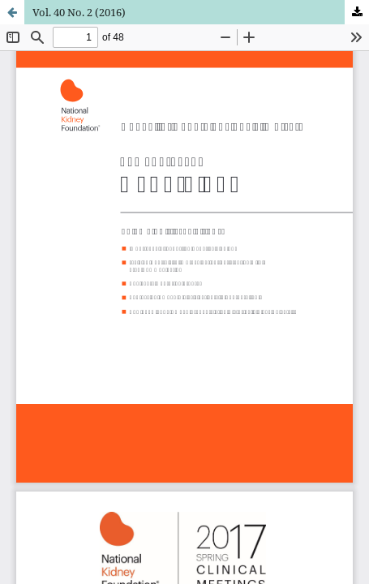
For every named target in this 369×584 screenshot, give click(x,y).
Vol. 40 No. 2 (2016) (79, 12)
